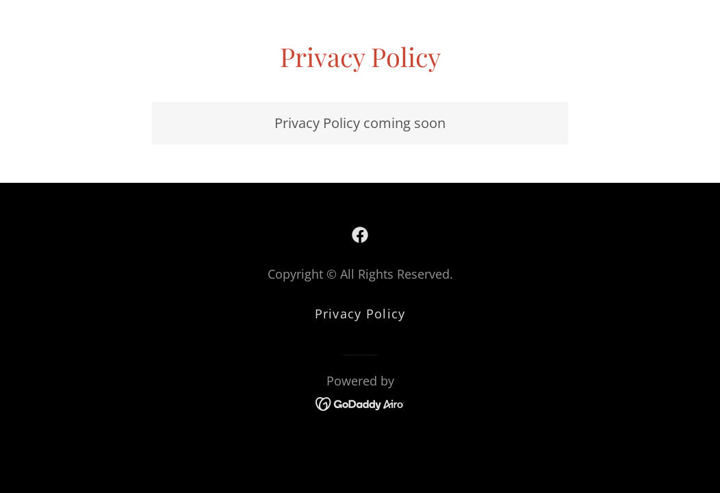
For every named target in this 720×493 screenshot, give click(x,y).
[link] (360, 235)
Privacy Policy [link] (360, 313)
